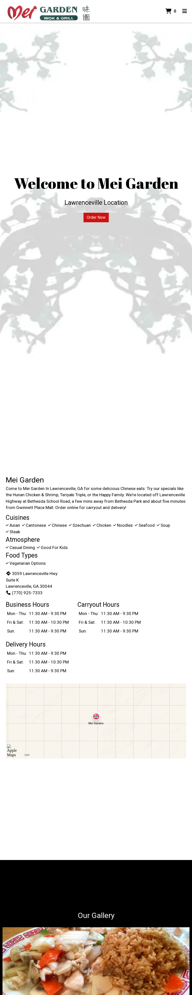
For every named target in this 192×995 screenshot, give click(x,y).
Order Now (96, 217)
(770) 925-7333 (24, 592)
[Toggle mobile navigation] (184, 11)
